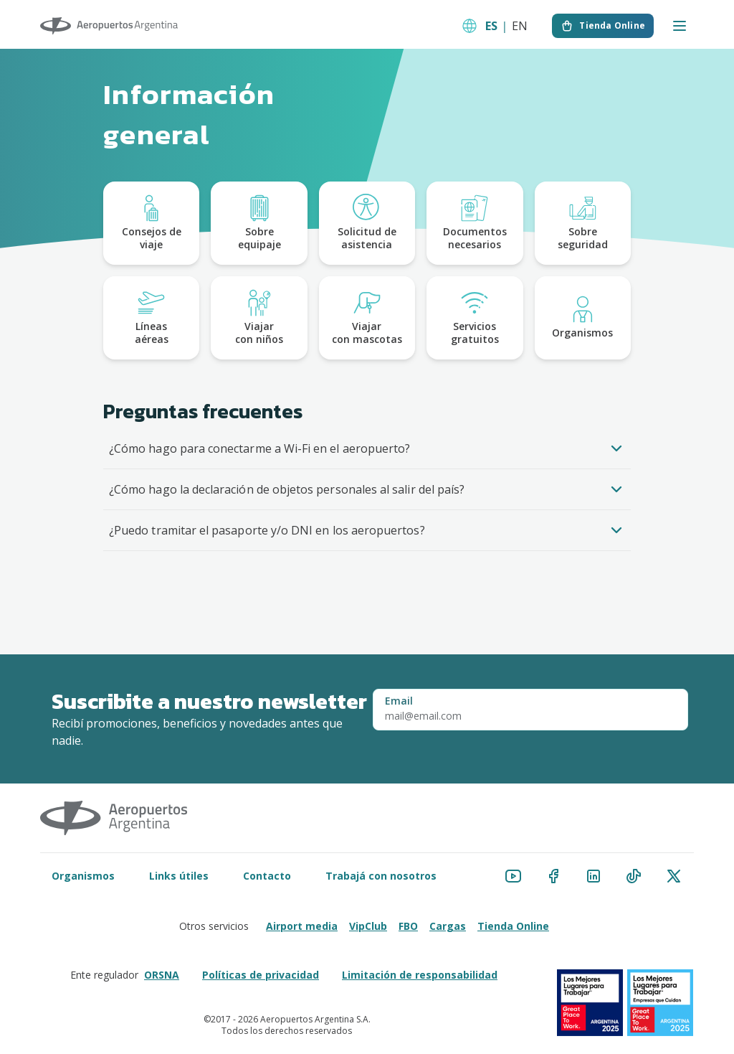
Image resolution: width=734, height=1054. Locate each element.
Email (399, 701)
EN (520, 26)
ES (491, 26)
